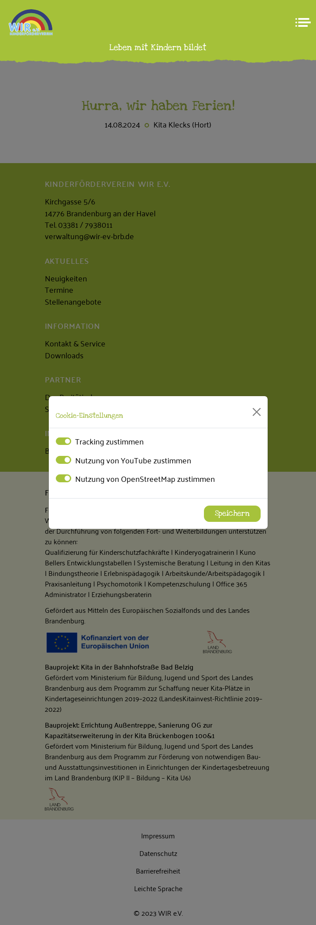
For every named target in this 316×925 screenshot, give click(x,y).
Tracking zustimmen (109, 441)
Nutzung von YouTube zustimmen (133, 460)
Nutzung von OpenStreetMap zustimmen (145, 478)
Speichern (232, 513)
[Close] (256, 411)
